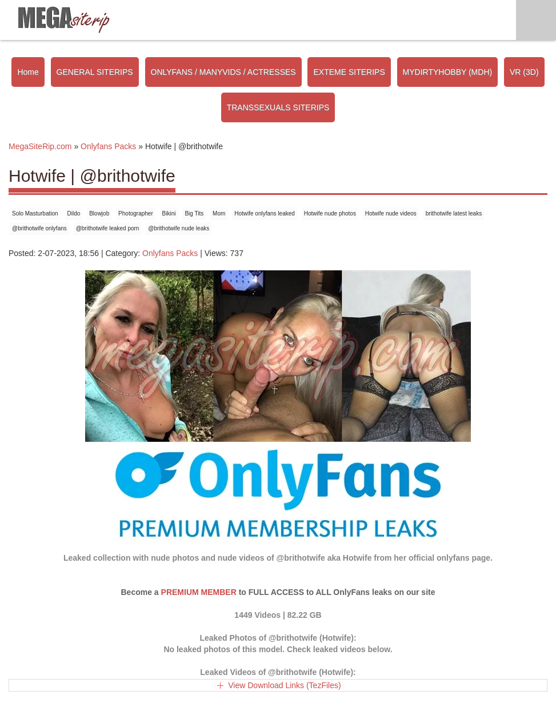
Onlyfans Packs (170, 253)
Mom (219, 213)
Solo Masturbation (35, 213)
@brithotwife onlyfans (39, 228)
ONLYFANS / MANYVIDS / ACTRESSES (223, 72)
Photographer (135, 213)
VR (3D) (524, 72)
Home (27, 72)
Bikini (169, 213)
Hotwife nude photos (330, 213)
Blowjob (99, 213)
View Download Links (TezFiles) (284, 685)
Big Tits (194, 213)
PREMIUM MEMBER (199, 592)
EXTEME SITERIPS (349, 72)
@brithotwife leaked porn (107, 228)
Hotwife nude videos (391, 213)
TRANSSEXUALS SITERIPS (278, 107)
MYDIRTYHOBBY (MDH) (448, 72)
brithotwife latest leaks (454, 213)
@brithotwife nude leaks (178, 228)
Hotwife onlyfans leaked (264, 213)
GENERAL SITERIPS (95, 72)
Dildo (74, 213)
